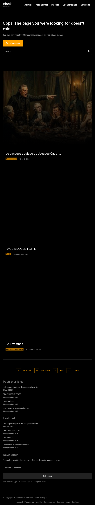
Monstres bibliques (14, 349)
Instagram (45, 370)
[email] (47, 468)
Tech (8, 254)
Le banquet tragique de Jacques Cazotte (33, 153)
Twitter (76, 370)
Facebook (27, 370)
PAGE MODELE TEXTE (21, 249)
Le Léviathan (14, 344)
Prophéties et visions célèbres (16, 408)
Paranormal (11, 159)
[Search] (89, 51)
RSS (61, 370)
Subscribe (47, 476)
